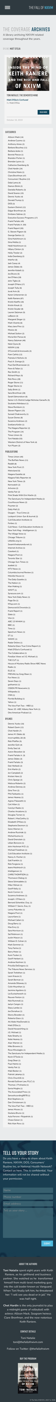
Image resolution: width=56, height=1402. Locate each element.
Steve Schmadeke (17, 881)
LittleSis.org (15, 540)
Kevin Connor (15, 892)
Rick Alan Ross (16, 1123)
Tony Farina (14, 948)
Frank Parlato (16, 221)
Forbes (12, 523)
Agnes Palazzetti (17, 800)
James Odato (15, 266)
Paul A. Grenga (16, 361)
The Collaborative (17, 653)
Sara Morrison (15, 930)
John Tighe (14, 280)
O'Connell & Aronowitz (20, 351)
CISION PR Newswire (19, 688)
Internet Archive (16, 547)
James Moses (15, 1109)
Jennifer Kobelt (16, 270)
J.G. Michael (14, 1032)
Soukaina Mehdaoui (18, 403)
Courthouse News (17, 502)
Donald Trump (16, 200)
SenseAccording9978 (19, 1095)
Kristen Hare (15, 776)
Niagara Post (15, 554)
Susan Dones (15, 417)
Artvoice (13, 488)
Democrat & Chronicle (19, 607)
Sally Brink (14, 389)
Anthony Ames (16, 144)
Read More (43, 112)
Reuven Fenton (16, 997)
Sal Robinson (15, 934)
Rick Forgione (15, 864)
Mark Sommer (15, 944)
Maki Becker (15, 1070)
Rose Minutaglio (17, 1050)
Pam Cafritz (15, 354)
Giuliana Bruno (16, 1113)
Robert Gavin (16, 727)
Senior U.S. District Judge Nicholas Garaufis (29, 400)
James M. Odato (16, 734)
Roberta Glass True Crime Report (24, 646)
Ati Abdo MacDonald (19, 1021)
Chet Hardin (15, 168)
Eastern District (17, 207)
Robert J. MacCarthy (18, 818)
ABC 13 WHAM (16, 621)
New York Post (16, 467)
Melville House (16, 575)
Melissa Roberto (17, 783)
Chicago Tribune (16, 537)
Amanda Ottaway (17, 983)
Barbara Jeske (15, 151)
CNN (11, 695)
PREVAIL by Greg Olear (20, 674)
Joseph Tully (15, 287)
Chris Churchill (16, 1078)
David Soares (16, 193)
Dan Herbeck (15, 765)
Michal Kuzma (15, 836)
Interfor (12, 259)
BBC (11, 625)
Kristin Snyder (15, 308)
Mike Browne (15, 1046)
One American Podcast (19, 712)
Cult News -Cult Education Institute (25, 526)
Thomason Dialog (17, 878)
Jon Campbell (15, 772)
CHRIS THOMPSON (18, 874)
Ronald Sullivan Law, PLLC (21, 1081)
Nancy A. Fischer (17, 857)
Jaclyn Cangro (15, 1004)
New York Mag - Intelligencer (22, 530)
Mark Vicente (15, 322)
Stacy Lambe (15, 1007)
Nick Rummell (15, 1000)
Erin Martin (14, 769)
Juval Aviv (14, 291)
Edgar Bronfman (17, 210)
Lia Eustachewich (17, 993)
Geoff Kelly (14, 888)
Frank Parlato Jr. (17, 224)
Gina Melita (14, 242)
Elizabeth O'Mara (17, 821)
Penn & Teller (15, 368)
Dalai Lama (14, 182)
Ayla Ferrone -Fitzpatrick (20, 1116)
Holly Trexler (15, 252)
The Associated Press (19, 1091)
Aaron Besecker (16, 751)
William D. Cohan (17, 941)
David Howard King (18, 1028)
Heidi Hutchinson (17, 245)
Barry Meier (14, 951)
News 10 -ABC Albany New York (24, 709)
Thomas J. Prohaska (18, 1084)
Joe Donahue (15, 1011)
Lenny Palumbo (16, 909)
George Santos (16, 235)
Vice (11, 618)
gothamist (14, 684)
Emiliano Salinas (17, 214)
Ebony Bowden (16, 1014)
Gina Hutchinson (17, 238)
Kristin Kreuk (15, 305)
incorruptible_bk (17, 737)
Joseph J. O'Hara (16, 899)
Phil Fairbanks (15, 793)
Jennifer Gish (15, 744)
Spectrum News (16, 632)
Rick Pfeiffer (15, 741)
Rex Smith (14, 372)
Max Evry (13, 927)
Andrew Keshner (17, 962)
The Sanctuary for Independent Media (26, 498)
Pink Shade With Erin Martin (22, 495)
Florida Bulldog (16, 698)
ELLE (11, 670)
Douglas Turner (16, 814)
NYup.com (14, 604)
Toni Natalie (15, 438)
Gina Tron (13, 790)
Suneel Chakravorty (18, 414)
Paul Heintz (14, 1063)
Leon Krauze (15, 976)
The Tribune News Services (21, 969)
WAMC (12, 639)
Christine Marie (16, 172)
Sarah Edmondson (17, 396)
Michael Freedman (17, 850)
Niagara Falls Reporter (19, 477)
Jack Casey (14, 263)
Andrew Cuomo (16, 140)
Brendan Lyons (16, 161)
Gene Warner (15, 829)
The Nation (14, 583)
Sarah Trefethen (16, 972)
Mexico (12, 329)
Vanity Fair (14, 491)
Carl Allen (14, 804)
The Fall (41, 7)
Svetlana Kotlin (16, 424)
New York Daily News (19, 597)
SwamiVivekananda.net (20, 544)
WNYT (12, 590)
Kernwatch (14, 484)
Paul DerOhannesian (18, 365)
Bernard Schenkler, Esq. (20, 902)
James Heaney (15, 797)
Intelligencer (15, 871)
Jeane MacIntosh (17, 867)
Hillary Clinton (16, 249)
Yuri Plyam (14, 445)
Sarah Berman (15, 979)
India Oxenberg (16, 256)
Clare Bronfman (17, 175)
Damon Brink (15, 186)
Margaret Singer (16, 319)
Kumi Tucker (15, 955)
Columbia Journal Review (20, 572)
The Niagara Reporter (19, 428)
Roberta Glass (16, 1018)
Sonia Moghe (15, 1088)
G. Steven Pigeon (17, 231)
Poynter (13, 505)
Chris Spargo (15, 779)
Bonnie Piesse (15, 154)
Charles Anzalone (17, 811)
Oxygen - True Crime (18, 512)
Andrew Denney (16, 786)
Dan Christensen (17, 1102)
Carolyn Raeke (16, 808)
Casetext (13, 551)
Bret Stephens (16, 1099)
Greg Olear (14, 1060)
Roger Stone (15, 382)
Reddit (12, 463)
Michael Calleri (16, 920)
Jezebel (12, 565)
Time (11, 628)
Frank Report (15, 228)
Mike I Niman (15, 885)
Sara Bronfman (16, 393)
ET (10, 635)
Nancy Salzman (17, 340)
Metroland (14, 470)
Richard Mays (15, 375)
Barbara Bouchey (17, 147)
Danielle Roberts (17, 189)
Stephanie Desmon (18, 825)
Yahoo (12, 702)
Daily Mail (14, 509)
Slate (11, 614)
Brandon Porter (16, 158)
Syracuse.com (15, 593)
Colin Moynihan (16, 986)
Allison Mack (15, 137)
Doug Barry (14, 923)
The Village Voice (17, 533)
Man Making (15, 586)
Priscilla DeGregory (18, 965)
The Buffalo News (18, 460)
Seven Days (14, 681)
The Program (16, 431)
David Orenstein (16, 839)
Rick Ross (14, 379)
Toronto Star (15, 558)
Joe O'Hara (14, 277)
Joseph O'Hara (16, 284)
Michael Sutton (16, 333)
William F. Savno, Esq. (19, 906)
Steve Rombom (16, 407)
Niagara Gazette (16, 474)
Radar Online (15, 642)
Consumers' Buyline (19, 179)
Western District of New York (22, 442)
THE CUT (13, 660)
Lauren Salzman (16, 312)
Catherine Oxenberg (18, 165)
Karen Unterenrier (17, 294)
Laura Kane (14, 916)
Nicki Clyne (14, 344)
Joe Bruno (14, 273)
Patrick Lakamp (16, 1074)
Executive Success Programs (23, 217)
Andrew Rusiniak (17, 832)
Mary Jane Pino (16, 326)
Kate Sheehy (15, 1035)
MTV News (14, 568)
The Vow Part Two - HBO (20, 705)
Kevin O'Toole (15, 1056)
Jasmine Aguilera (17, 990)
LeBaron (13, 316)
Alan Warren (15, 1042)
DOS (11, 203)
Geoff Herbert (15, 958)
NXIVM (13, 347)
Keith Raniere (16, 298)
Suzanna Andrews (17, 421)
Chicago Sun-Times (18, 562)
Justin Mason (15, 937)
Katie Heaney (15, 1039)
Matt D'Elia (15, 102)
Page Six (13, 600)
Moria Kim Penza (17, 337)
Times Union (15, 435)
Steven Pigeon (16, 410)
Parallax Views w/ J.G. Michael (23, 656)
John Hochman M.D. (18, 846)
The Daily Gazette (17, 579)
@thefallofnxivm (39, 1349)
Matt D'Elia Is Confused (17, 99)
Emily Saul (14, 748)
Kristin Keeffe (16, 301)
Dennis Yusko (15, 196)
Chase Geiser (15, 1120)
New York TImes (16, 481)
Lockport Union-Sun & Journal (23, 516)
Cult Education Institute (20, 519)
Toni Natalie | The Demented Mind (22, 95)
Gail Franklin (15, 860)
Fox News (14, 677)
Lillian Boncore (16, 842)
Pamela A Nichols (17, 357)
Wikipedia (14, 691)
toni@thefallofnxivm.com (28, 1342)
